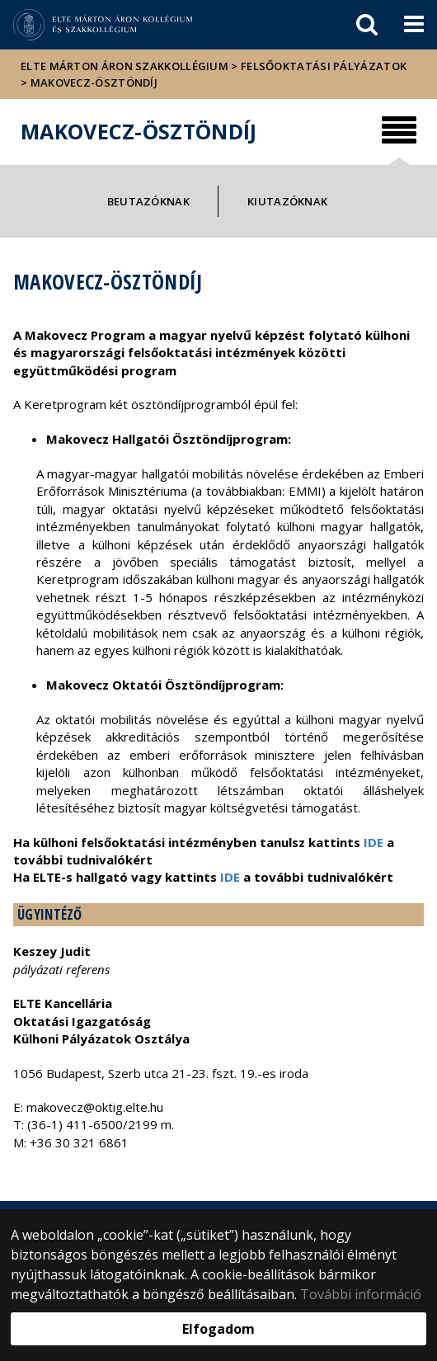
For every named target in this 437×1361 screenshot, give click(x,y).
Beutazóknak (148, 201)
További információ (360, 1294)
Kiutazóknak (287, 201)
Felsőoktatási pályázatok (323, 66)
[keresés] (367, 24)
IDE (373, 842)
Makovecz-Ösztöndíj (94, 82)
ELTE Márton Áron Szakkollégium (124, 66)
